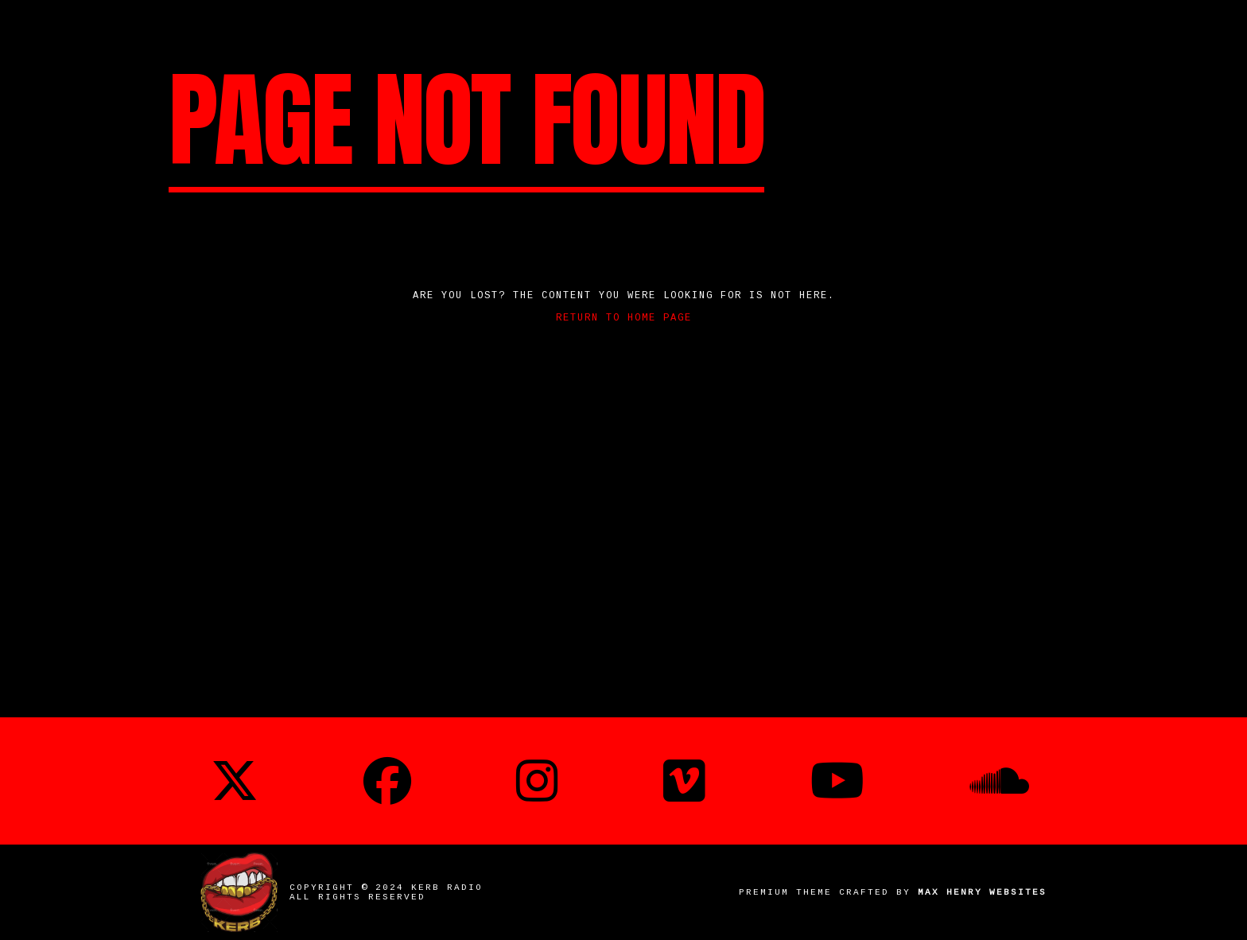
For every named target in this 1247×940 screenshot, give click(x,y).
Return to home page (624, 318)
